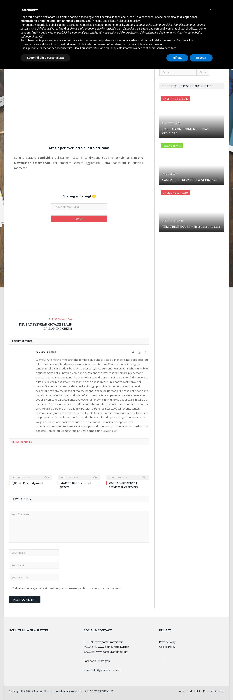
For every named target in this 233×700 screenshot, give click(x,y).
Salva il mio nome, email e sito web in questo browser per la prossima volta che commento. (68, 588)
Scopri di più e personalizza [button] (45, 57)
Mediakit (195, 691)
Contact (219, 691)
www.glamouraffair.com (109, 642)
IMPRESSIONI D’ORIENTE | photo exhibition (185, 131)
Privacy (207, 691)
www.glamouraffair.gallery (112, 651)
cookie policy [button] (131, 20)
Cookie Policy (167, 646)
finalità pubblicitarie (44, 32)
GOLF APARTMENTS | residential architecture (124, 484)
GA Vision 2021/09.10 (175, 192)
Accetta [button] (201, 57)
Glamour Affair (46, 352)
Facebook (90, 660)
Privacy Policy (167, 642)
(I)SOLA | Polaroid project (27, 483)
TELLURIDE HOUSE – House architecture (191, 226)
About (182, 691)
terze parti (82, 24)
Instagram (104, 660)
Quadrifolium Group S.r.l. (68, 691)
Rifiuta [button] (177, 57)
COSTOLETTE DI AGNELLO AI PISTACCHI (190, 179)
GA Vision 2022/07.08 (175, 98)
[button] (210, 9)
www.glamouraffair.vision (113, 646)
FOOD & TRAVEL (172, 145)
